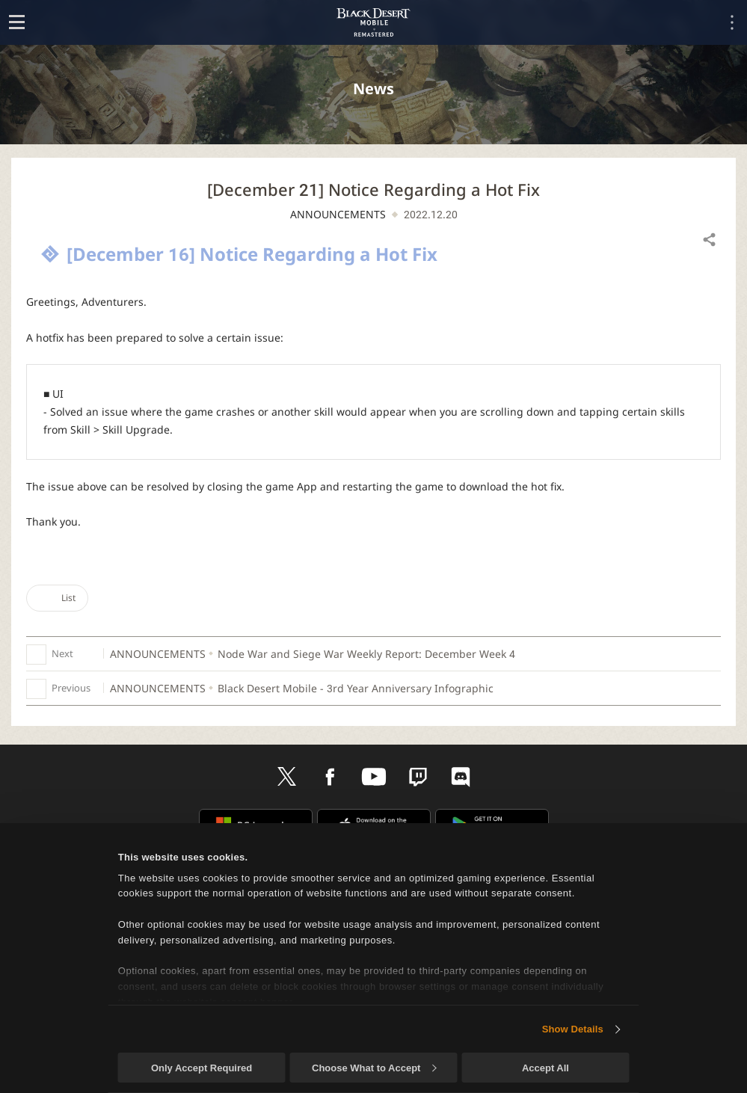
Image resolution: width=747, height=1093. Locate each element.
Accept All (545, 1068)
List (57, 597)
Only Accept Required (201, 1068)
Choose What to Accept (374, 1068)
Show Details (572, 1029)
